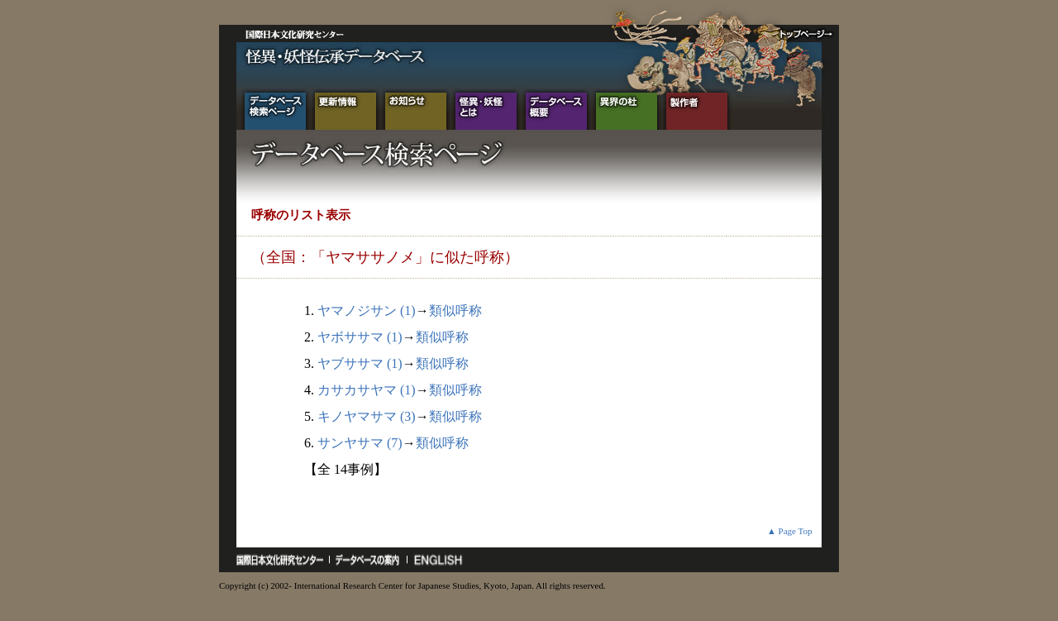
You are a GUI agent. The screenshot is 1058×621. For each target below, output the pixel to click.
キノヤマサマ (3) (366, 416)
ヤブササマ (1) (360, 363)
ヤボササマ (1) (360, 337)
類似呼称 (455, 310)
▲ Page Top (790, 531)
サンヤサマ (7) (360, 443)
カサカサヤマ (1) (366, 390)
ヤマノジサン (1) (366, 310)
